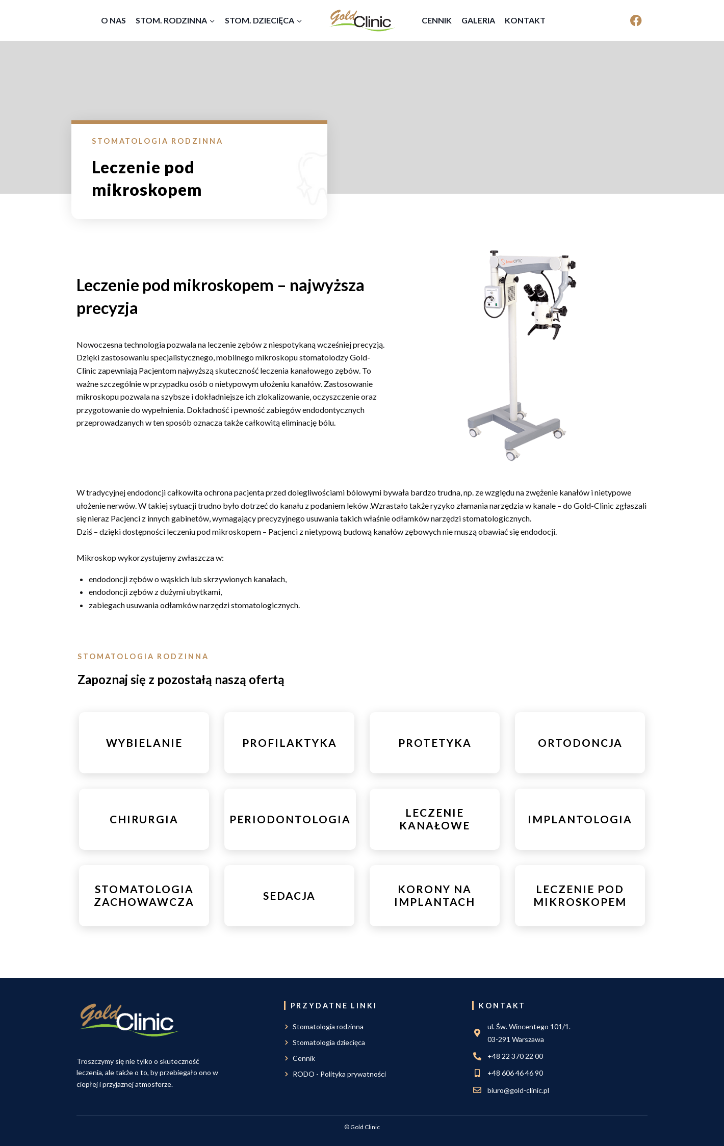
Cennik (437, 20)
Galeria (478, 20)
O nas (113, 20)
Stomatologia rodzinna (157, 141)
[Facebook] (636, 20)
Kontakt (525, 20)
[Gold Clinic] (362, 20)
